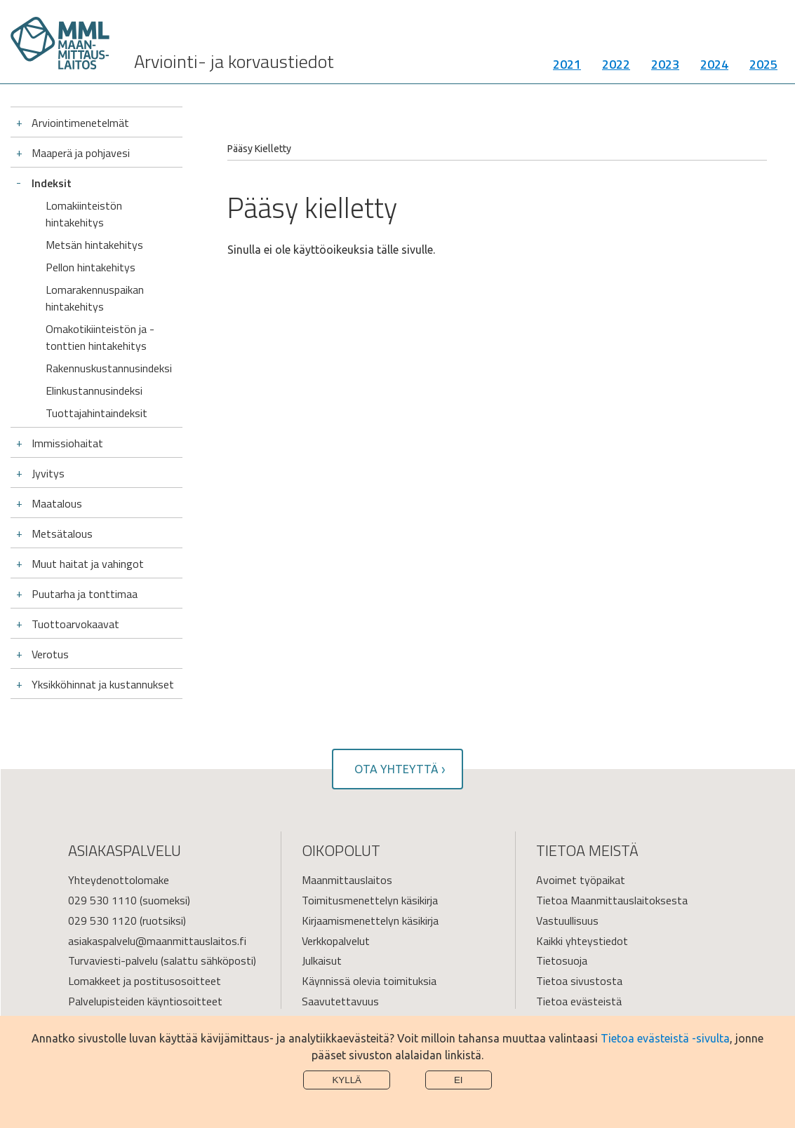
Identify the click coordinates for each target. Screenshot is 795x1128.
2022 (616, 66)
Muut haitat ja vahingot (88, 563)
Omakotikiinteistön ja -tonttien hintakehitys (100, 337)
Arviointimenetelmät (80, 122)
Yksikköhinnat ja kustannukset (103, 684)
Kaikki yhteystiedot (582, 940)
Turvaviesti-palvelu (113, 960)
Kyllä (346, 1080)
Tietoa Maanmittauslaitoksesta (612, 900)
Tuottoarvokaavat (75, 624)
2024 (714, 66)
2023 (665, 66)
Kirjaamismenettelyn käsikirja (370, 920)
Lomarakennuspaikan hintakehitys (95, 298)
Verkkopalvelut (336, 940)
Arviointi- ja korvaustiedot (234, 63)
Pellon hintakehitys (90, 267)
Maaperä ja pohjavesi (81, 152)
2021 (567, 66)
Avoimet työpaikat (580, 879)
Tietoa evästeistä (579, 1001)
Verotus (50, 654)
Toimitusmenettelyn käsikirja (370, 900)
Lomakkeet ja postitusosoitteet (144, 980)
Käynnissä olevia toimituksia (369, 980)
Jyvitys (48, 473)
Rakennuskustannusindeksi (109, 368)
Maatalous (57, 503)
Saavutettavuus (340, 1001)
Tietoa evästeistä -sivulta (665, 1038)
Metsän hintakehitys (94, 244)
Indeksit (52, 183)
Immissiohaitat (67, 443)
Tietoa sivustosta (579, 980)
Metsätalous (62, 533)
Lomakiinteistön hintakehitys (84, 214)
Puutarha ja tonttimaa (85, 593)
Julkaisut (322, 960)
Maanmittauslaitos (347, 879)
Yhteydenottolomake (118, 879)
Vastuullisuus (567, 920)
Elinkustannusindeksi (94, 390)
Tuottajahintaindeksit (96, 413)
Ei (458, 1080)
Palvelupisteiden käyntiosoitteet (145, 1001)
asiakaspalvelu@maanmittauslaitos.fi (157, 940)
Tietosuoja (561, 960)
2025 (763, 66)
